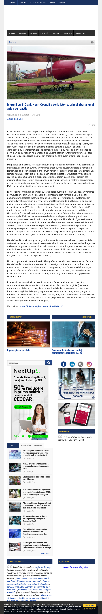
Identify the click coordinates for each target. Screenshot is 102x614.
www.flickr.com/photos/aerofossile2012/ (41, 306)
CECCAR (12, 2)
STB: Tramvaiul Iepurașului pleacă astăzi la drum (36, 478)
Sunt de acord (89, 605)
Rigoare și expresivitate (18, 350)
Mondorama (80, 33)
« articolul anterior (15, 316)
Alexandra (15, 118)
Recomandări (26, 445)
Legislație (68, 33)
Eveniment (23, 33)
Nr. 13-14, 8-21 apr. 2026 (38, 2)
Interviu (33, 33)
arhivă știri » (45, 554)
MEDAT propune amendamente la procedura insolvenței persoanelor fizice (36, 466)
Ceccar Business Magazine (75, 567)
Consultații (56, 33)
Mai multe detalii (89, 609)
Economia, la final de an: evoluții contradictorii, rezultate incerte (67, 351)
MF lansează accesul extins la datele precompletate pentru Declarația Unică (34, 518)
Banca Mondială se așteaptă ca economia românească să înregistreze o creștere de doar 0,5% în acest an (35, 533)
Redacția (23, 2)
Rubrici (12, 33)
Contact (62, 2)
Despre (52, 2)
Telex (13, 445)
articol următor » (88, 316)
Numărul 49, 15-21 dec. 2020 (18, 114)
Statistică (44, 33)
